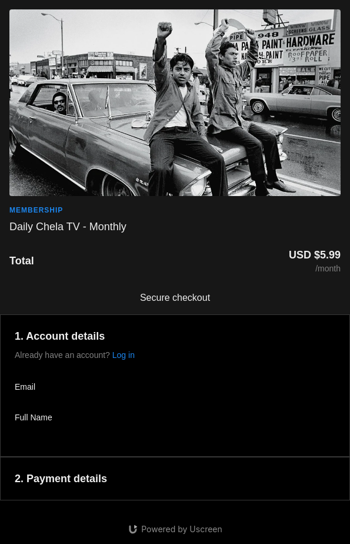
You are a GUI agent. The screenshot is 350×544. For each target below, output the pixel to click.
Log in (123, 355)
